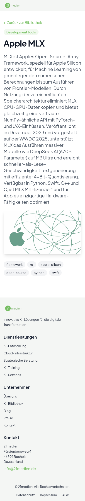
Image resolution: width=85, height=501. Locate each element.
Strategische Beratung (21, 360)
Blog (7, 411)
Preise (8, 418)
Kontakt (9, 425)
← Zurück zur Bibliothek (23, 22)
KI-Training (12, 367)
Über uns (10, 396)
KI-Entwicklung (15, 346)
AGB (65, 495)
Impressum (48, 495)
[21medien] (13, 5)
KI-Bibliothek (13, 403)
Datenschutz (25, 495)
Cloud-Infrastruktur (18, 353)
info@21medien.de (20, 468)
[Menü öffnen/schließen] (77, 5)
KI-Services (12, 375)
